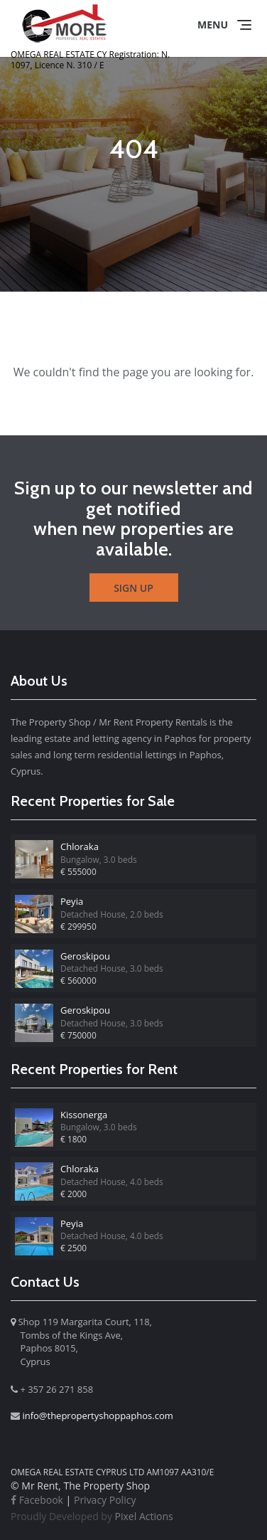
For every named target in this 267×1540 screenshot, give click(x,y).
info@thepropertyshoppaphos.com (97, 1415)
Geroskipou (85, 956)
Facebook (37, 1500)
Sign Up (133, 588)
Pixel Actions (92, 1516)
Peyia (71, 901)
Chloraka (79, 846)
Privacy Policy (105, 1500)
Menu (212, 24)
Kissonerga (83, 1114)
